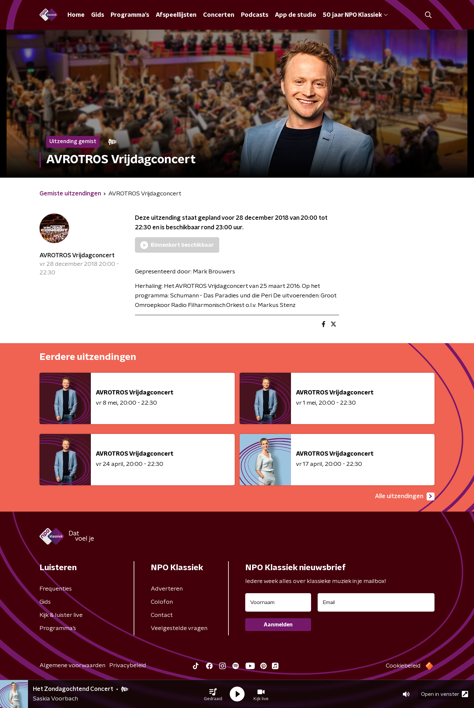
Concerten (218, 15)
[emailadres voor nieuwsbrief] (376, 602)
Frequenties (56, 589)
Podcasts (254, 15)
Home (76, 15)
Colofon (162, 602)
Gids (97, 15)
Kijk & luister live (61, 615)
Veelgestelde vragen (179, 628)
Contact (162, 615)
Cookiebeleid (403, 666)
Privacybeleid (127, 666)
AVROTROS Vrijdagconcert (77, 256)
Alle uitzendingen (404, 496)
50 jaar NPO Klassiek (355, 15)
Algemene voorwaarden (72, 666)
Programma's (130, 15)
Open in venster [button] (444, 694)
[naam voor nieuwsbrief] (278, 602)
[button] (213, 694)
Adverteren (167, 589)
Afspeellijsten (176, 15)
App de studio (295, 15)
